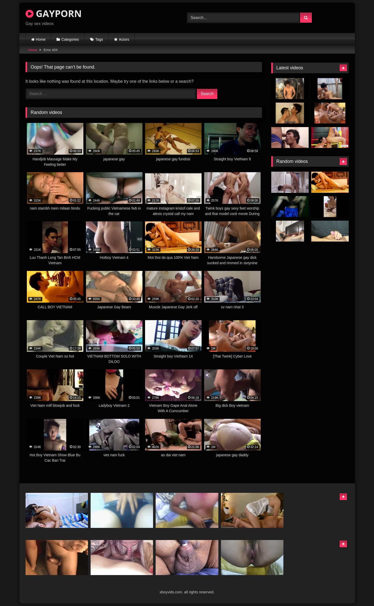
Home (40, 39)
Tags (99, 39)
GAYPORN (54, 13)
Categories (70, 39)
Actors (124, 39)
